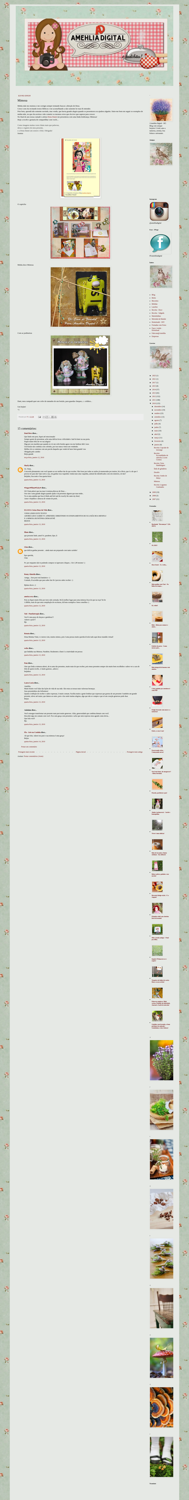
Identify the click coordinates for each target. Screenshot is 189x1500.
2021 (154, 379)
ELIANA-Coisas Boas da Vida (35, 510)
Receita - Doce (157, 310)
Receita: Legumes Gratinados (160, 486)
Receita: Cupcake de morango (161, 449)
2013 (154, 393)
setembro (157, 417)
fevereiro (157, 441)
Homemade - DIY (158, 322)
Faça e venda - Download (157, 329)
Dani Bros (28, 433)
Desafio (156, 472)
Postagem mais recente (26, 752)
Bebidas (155, 304)
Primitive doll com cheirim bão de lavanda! (160, 917)
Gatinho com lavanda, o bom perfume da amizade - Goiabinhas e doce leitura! (161, 1026)
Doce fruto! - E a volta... (159, 565)
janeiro (157, 445)
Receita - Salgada (158, 313)
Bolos (154, 298)
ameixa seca (28, 596)
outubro (157, 413)
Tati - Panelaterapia (31, 614)
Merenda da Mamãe (159, 319)
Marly (26, 465)
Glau (26, 547)
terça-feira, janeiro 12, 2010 (34, 457)
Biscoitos (155, 301)
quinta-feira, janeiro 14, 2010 (34, 741)
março (156, 438)
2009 (154, 492)
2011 (154, 400)
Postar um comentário (29, 747)
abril (156, 434)
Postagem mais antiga (134, 752)
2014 (154, 390)
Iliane (26, 532)
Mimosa (157, 481)
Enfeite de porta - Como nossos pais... (159, 647)
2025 (154, 376)
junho (156, 427)
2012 (154, 396)
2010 (154, 403)
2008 (154, 496)
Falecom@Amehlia (159, 333)
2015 (154, 386)
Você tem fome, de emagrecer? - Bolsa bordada (161, 772)
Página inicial (81, 752)
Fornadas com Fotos (159, 325)
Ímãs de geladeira (160, 469)
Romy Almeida (30, 574)
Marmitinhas (156, 316)
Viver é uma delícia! (158, 833)
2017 (154, 383)
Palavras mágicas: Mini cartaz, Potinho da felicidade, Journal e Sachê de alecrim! (161, 1003)
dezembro (158, 406)
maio (156, 431)
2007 (154, 499)
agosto (156, 420)
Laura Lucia (29, 683)
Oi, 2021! (155, 545)
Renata (27, 633)
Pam (26, 663)
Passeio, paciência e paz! (159, 793)
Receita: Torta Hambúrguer (159, 464)
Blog (153, 295)
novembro (158, 410)
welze (26, 648)
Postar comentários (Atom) (33, 756)
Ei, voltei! (155, 605)
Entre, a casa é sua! (158, 731)
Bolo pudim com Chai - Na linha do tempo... (160, 585)
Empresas (155, 336)
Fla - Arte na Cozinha (32, 732)
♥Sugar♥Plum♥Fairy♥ (32, 488)
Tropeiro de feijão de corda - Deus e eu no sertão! (161, 981)
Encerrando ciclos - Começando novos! (158, 751)
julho (156, 424)
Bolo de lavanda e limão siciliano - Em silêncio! (159, 853)
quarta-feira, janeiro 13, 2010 (34, 480)
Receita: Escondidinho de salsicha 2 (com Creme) (161, 456)
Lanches (155, 307)
